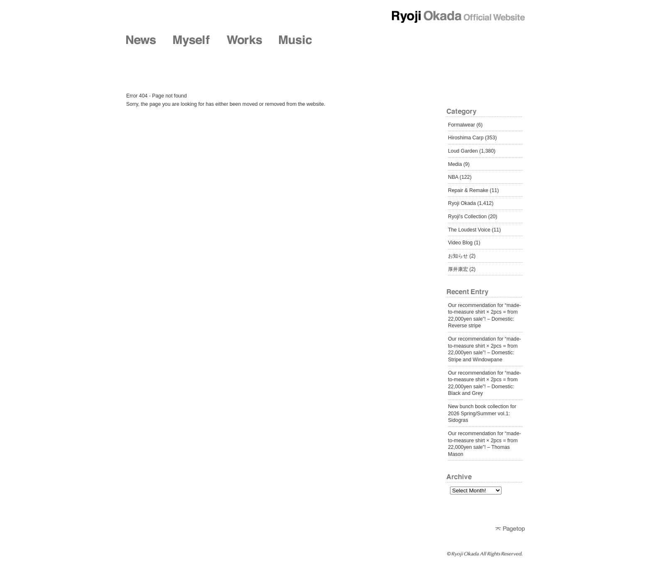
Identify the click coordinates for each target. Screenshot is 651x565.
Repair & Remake (468, 190)
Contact (503, 40)
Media (455, 164)
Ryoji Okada (462, 203)
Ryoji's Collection (467, 216)
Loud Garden (463, 151)
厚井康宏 (458, 269)
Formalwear (461, 125)
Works (244, 40)
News (141, 40)
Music (295, 40)
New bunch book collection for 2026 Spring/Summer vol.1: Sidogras (482, 413)
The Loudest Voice (469, 230)
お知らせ (458, 256)
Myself (191, 40)
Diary (449, 40)
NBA (453, 177)
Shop (343, 40)
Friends (395, 40)
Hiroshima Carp (466, 138)
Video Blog (460, 243)
